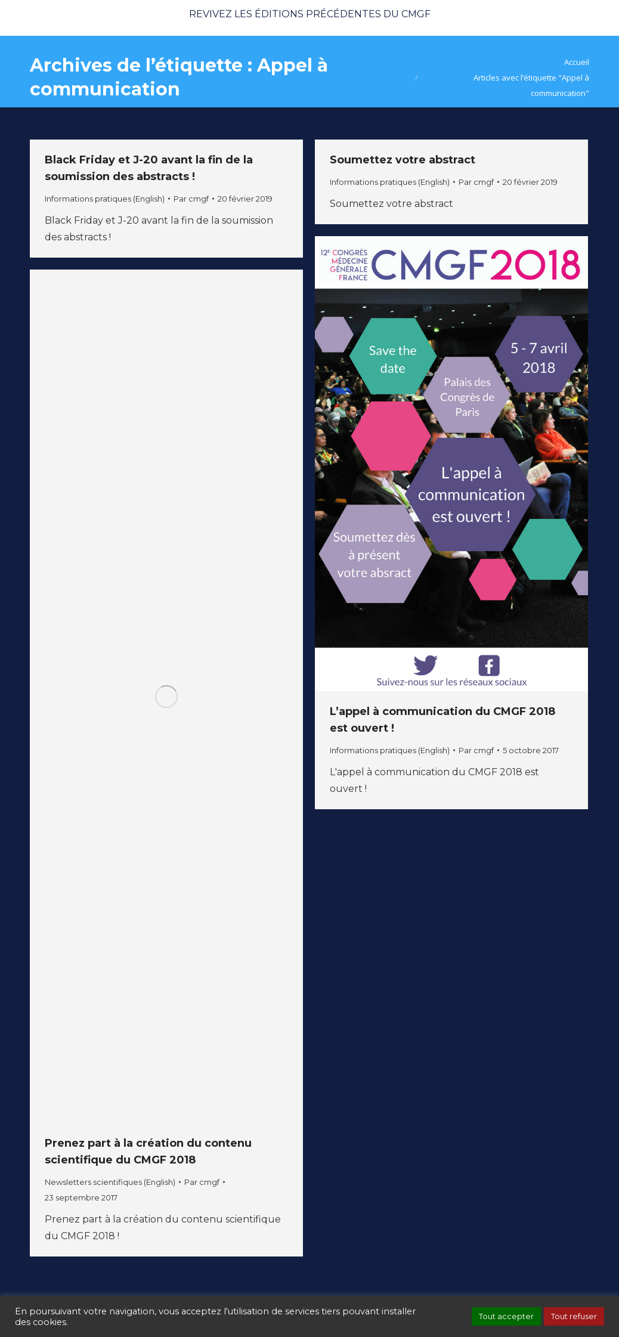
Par (191, 198)
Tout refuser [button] (574, 1316)
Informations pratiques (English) (105, 198)
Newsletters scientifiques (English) (110, 1182)
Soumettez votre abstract (402, 159)
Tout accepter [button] (506, 1316)
